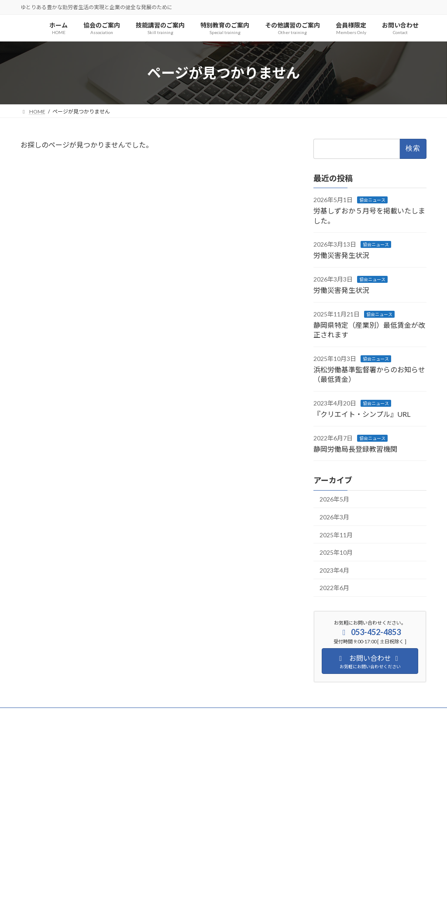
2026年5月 (334, 499)
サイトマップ (114, 715)
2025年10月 (336, 552)
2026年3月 (334, 517)
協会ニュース (372, 200)
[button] (84, 847)
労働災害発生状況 (341, 255)
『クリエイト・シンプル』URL (361, 414)
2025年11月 (336, 535)
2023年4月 (334, 570)
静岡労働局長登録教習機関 (355, 449)
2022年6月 (334, 588)
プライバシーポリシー (55, 715)
